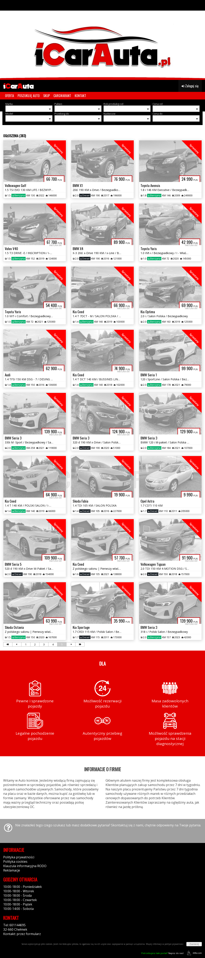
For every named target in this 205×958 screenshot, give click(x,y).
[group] (102, 40)
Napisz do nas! (162, 953)
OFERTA (9, 95)
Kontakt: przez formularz (22, 934)
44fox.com (194, 953)
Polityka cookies (15, 861)
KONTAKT (80, 95)
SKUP (46, 95)
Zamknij (194, 944)
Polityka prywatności (18, 857)
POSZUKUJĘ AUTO (29, 95)
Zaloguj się (190, 85)
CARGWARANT (62, 95)
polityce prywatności (174, 944)
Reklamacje (11, 870)
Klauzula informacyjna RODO (24, 866)
